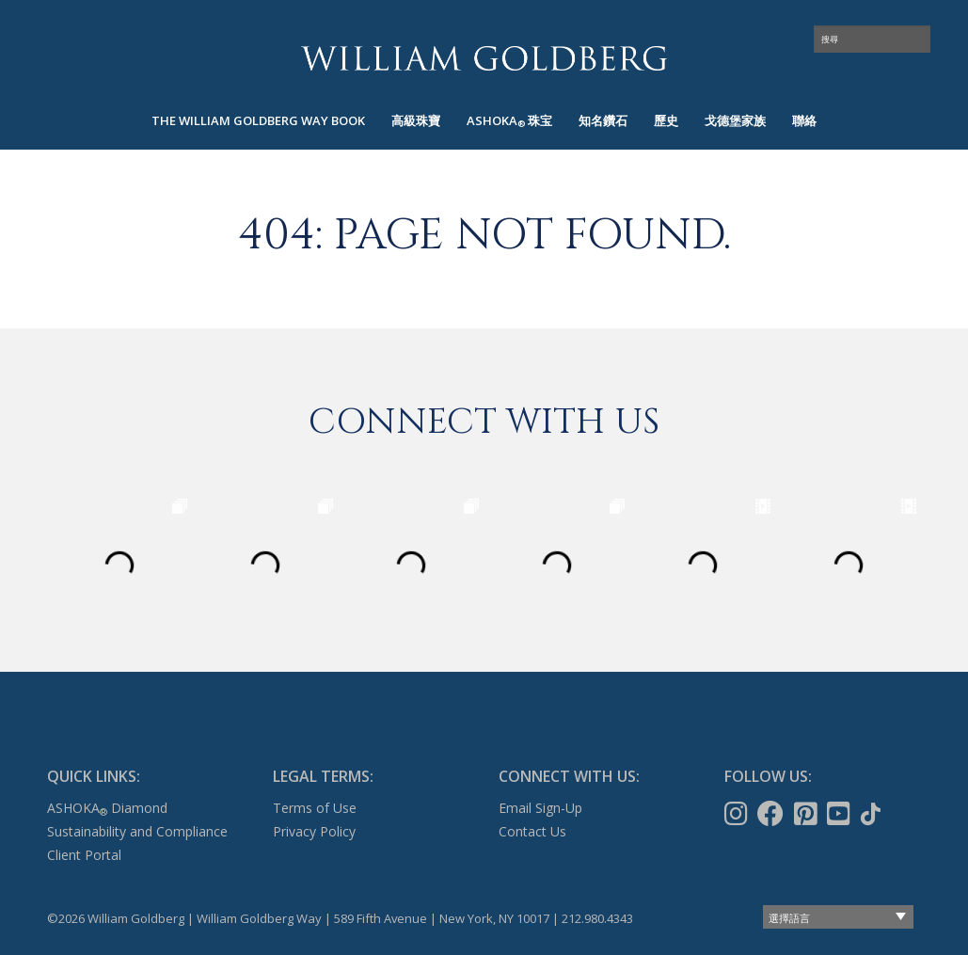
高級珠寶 (415, 120)
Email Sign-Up (540, 808)
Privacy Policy (314, 831)
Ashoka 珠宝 (509, 121)
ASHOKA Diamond (107, 808)
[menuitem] (258, 120)
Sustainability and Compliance (137, 831)
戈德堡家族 (735, 120)
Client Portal (84, 855)
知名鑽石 (603, 120)
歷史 (666, 120)
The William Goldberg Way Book (258, 120)
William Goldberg (484, 57)
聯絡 (804, 120)
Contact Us (532, 831)
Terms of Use (315, 808)
